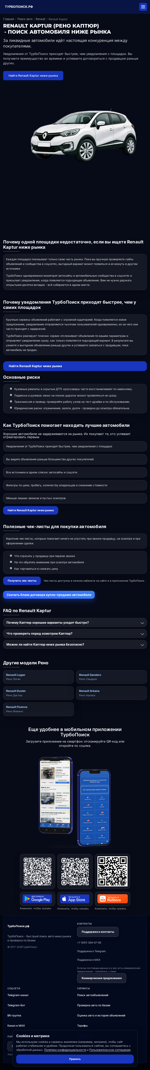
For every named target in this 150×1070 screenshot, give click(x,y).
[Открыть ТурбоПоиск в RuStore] (112, 871)
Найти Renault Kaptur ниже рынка (35, 366)
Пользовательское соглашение (109, 1049)
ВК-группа (14, 1015)
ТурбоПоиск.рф (18, 926)
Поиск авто (24, 19)
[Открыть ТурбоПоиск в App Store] (75, 871)
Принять (75, 1059)
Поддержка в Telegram (91, 951)
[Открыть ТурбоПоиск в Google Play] (37, 871)
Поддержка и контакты (98, 931)
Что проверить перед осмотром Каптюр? (39, 633)
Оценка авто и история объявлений (101, 1015)
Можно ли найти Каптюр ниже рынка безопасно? (45, 644)
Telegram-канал (17, 995)
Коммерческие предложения (102, 978)
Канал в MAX (16, 1025)
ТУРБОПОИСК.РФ (19, 7)
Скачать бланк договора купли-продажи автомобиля (49, 595)
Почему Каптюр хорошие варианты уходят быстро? (47, 622)
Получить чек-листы (22, 580)
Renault (40, 19)
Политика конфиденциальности (65, 1049)
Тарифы (82, 1025)
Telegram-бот (16, 1005)
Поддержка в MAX (88, 959)
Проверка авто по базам (93, 1005)
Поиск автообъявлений (92, 995)
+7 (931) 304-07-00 (89, 942)
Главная (8, 19)
